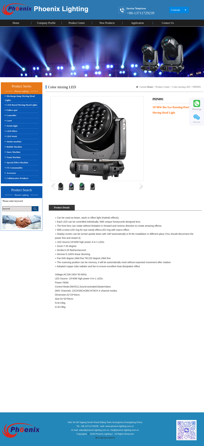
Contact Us (168, 22)
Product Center (77, 22)
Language (175, 10)
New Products (107, 22)
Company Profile (46, 22)
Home (16, 22)
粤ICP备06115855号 (105, 438)
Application (137, 22)
